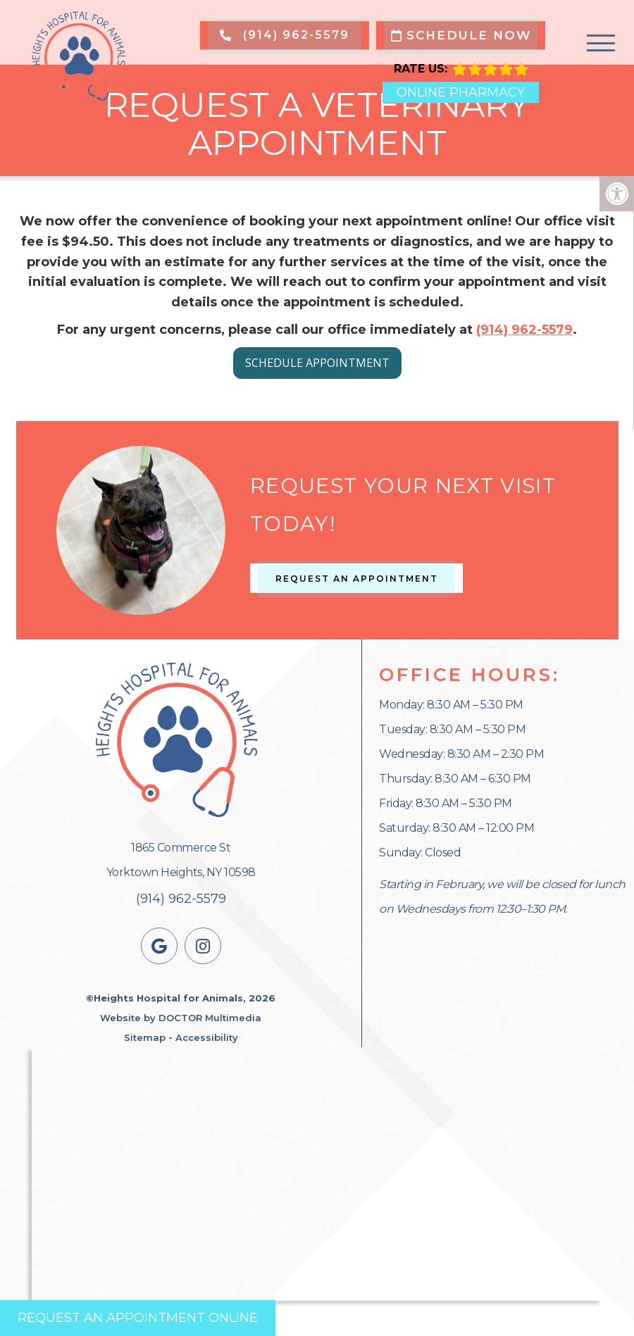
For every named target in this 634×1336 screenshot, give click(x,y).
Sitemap (145, 1037)
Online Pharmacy (461, 92)
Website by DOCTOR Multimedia (180, 1017)
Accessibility (206, 1037)
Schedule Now (461, 35)
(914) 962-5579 (284, 35)
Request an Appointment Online (138, 1317)
